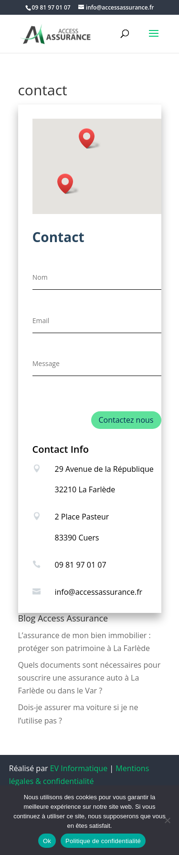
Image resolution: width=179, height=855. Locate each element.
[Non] (167, 820)
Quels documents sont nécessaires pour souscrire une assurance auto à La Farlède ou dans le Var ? (89, 678)
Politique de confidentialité (103, 841)
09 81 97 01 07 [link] (80, 565)
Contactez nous (126, 420)
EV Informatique (78, 768)
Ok (47, 841)
